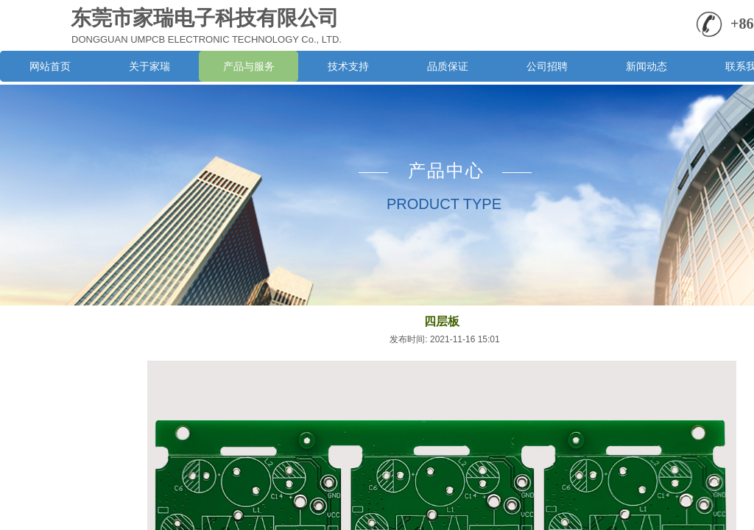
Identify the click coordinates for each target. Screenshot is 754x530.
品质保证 (447, 66)
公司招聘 (547, 66)
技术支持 (348, 66)
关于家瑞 (149, 66)
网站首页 (50, 66)
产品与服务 (249, 66)
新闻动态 (646, 66)
